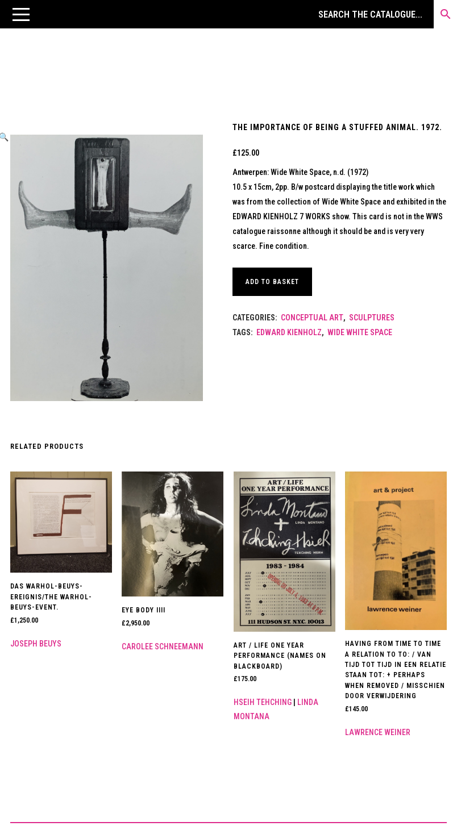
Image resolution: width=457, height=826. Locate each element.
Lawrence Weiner (377, 732)
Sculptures (371, 317)
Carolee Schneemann (162, 646)
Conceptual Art (312, 317)
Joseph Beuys (35, 643)
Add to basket (272, 282)
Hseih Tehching (263, 702)
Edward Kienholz (289, 332)
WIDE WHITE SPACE (359, 332)
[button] (21, 14)
